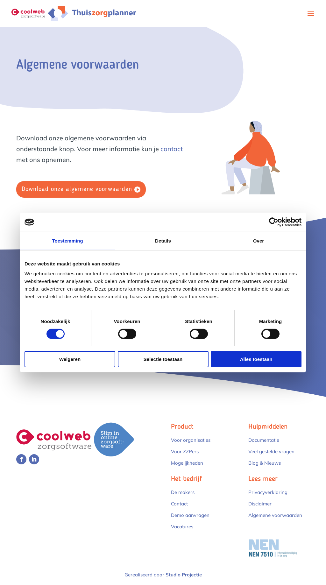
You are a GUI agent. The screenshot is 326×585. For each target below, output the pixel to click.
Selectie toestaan (163, 359)
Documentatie (263, 440)
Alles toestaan (256, 359)
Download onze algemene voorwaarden (77, 189)
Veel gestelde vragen (271, 451)
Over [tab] (258, 240)
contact (171, 149)
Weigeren (70, 359)
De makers (183, 492)
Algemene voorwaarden (275, 515)
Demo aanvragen (190, 515)
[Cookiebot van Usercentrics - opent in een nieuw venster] (273, 222)
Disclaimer (260, 504)
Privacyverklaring (267, 492)
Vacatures (182, 527)
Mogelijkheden (187, 463)
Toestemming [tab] (67, 240)
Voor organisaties (190, 440)
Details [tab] (163, 240)
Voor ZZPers (185, 451)
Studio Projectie (184, 575)
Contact (179, 504)
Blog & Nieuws (264, 463)
